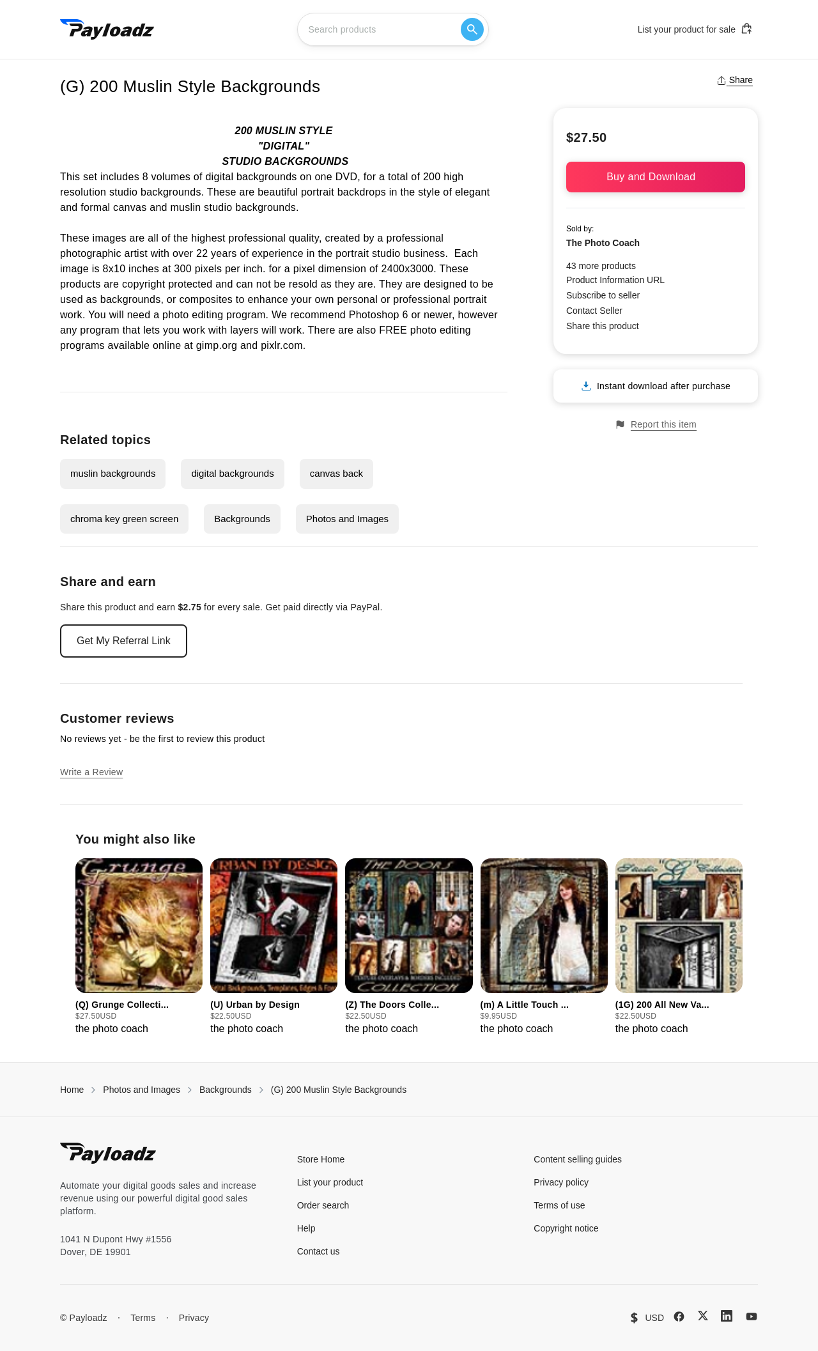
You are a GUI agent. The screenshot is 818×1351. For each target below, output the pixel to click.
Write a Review (91, 772)
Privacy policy (561, 1182)
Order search (323, 1205)
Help (306, 1228)
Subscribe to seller (603, 295)
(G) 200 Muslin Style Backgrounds (338, 1090)
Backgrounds (242, 518)
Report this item (656, 424)
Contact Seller (594, 310)
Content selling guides (578, 1159)
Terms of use (559, 1205)
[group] (139, 947)
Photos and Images (347, 518)
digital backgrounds (232, 473)
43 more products (601, 266)
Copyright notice (566, 1228)
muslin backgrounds (112, 473)
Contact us (318, 1251)
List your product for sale (695, 28)
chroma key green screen (124, 518)
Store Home (321, 1159)
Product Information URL (615, 280)
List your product (330, 1182)
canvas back (336, 473)
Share (734, 80)
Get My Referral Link (124, 640)
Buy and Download (655, 176)
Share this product (602, 326)
